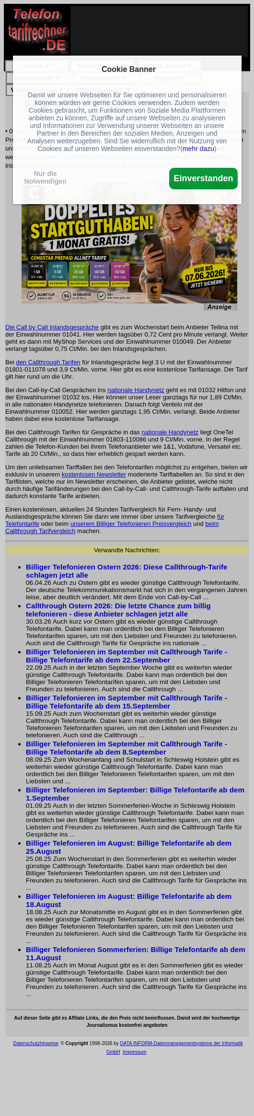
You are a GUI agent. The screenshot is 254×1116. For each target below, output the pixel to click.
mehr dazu (198, 148)
